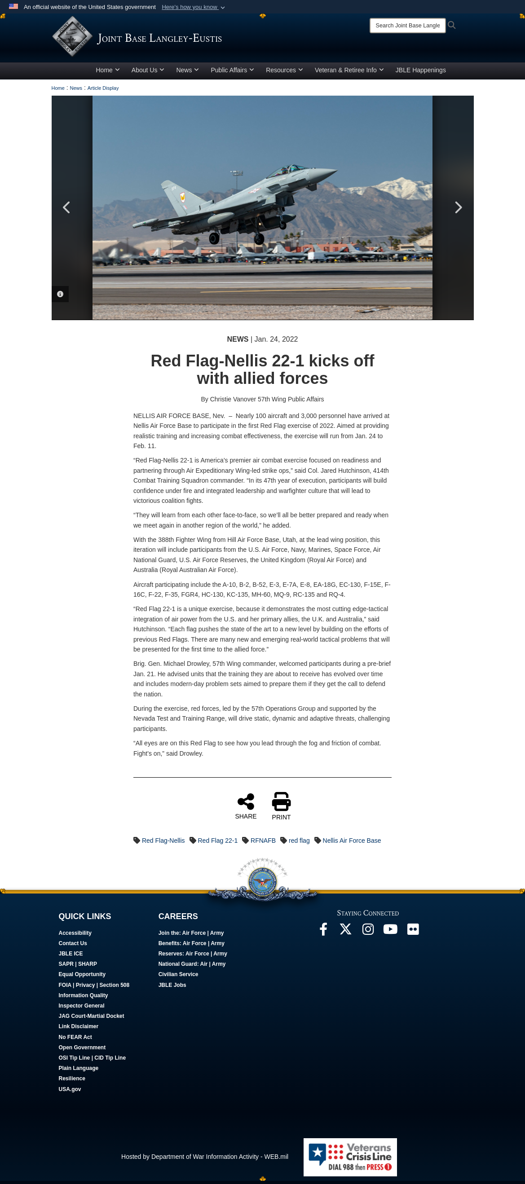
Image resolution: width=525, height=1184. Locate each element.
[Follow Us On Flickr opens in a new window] (413, 934)
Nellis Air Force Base (352, 843)
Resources (284, 73)
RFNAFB (263, 843)
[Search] (408, 25)
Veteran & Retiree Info (349, 73)
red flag (299, 843)
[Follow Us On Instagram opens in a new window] (368, 934)
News (187, 73)
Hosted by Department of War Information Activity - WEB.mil (204, 1159)
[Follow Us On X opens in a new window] (346, 934)
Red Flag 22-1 (218, 843)
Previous (67, 211)
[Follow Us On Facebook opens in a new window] (323, 934)
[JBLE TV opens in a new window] (390, 934)
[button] (194, 7)
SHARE (245, 809)
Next (458, 211)
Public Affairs (232, 73)
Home (108, 73)
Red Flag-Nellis (163, 843)
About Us (148, 73)
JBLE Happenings (421, 73)
